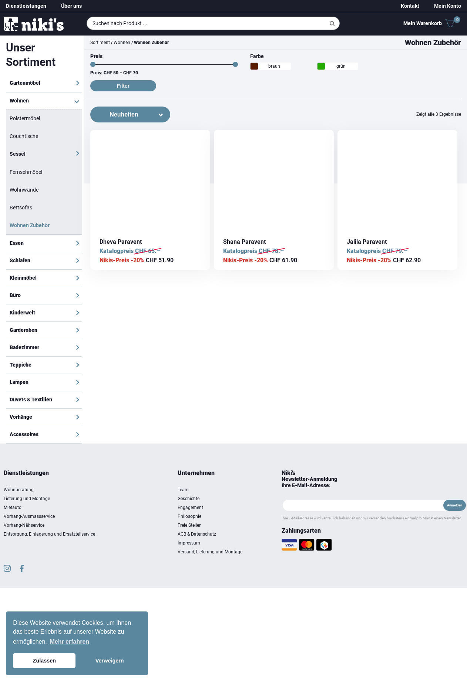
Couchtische (24, 136)
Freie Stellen (190, 525)
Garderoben (23, 330)
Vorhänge (21, 417)
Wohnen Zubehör (30, 225)
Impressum (189, 543)
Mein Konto (447, 6)
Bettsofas (21, 207)
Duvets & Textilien (31, 399)
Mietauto (12, 507)
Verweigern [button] (109, 661)
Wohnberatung (19, 489)
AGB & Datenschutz (197, 534)
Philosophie (189, 516)
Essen (17, 243)
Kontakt (410, 6)
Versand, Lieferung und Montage (210, 551)
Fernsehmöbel (26, 172)
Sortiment (100, 42)
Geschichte (188, 498)
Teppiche (20, 365)
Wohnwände (24, 190)
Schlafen (20, 260)
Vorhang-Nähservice (24, 525)
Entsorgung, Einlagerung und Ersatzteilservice (49, 534)
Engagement (190, 507)
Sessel (18, 154)
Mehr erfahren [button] (69, 641)
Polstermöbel (25, 118)
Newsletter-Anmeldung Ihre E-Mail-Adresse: (309, 482)
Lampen (19, 382)
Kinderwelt (22, 313)
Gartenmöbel (25, 83)
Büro (15, 295)
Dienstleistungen (26, 6)
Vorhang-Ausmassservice (29, 516)
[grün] (321, 66)
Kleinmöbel (23, 278)
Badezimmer (24, 347)
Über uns (71, 6)
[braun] (254, 66)
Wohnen (19, 101)
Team (183, 489)
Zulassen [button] (44, 661)
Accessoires (24, 434)
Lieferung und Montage (27, 498)
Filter (123, 86)
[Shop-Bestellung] (130, 114)
